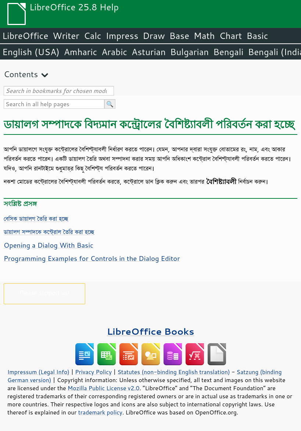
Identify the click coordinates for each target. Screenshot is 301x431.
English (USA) (31, 52)
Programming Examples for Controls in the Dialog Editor (92, 258)
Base (179, 35)
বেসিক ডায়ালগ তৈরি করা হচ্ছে (36, 218)
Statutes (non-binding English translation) (173, 372)
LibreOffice (25, 35)
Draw (154, 35)
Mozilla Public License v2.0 (104, 388)
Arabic (114, 52)
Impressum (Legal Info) (38, 372)
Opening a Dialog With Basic (48, 245)
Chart (230, 35)
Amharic (80, 52)
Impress (122, 35)
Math (204, 35)
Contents (21, 74)
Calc (92, 35)
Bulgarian (189, 52)
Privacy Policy (93, 372)
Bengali (228, 52)
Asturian (149, 52)
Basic (257, 35)
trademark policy (100, 412)
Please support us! (44, 292)
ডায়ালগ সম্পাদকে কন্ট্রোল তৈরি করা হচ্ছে (49, 232)
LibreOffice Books (150, 331)
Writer (66, 35)
